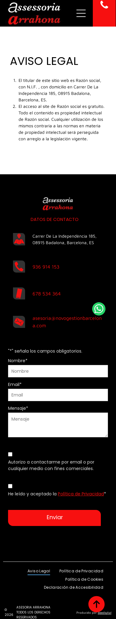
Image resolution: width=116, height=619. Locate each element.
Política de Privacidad (81, 494)
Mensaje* (18, 408)
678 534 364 (46, 293)
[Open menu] (81, 13)
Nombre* (18, 361)
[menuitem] (39, 564)
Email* (15, 384)
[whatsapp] (98, 309)
